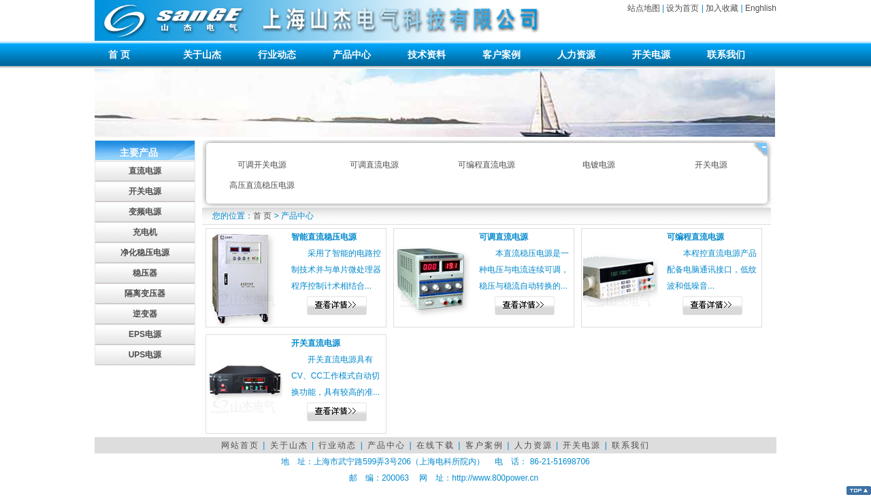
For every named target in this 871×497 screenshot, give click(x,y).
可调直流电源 (374, 165)
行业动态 (277, 54)
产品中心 (352, 54)
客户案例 (501, 54)
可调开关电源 (261, 165)
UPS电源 (145, 354)
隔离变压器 (145, 293)
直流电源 (145, 171)
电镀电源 (598, 165)
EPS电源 (145, 334)
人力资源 (576, 54)
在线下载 (435, 445)
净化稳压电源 (144, 252)
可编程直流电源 (486, 165)
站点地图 (643, 8)
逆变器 (145, 314)
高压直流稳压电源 (262, 185)
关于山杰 (202, 54)
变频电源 (145, 212)
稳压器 (145, 273)
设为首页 (682, 8)
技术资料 (427, 54)
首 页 (119, 54)
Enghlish (760, 8)
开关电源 (651, 54)
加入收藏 (722, 8)
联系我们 (726, 54)
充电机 (145, 232)
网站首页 (240, 445)
